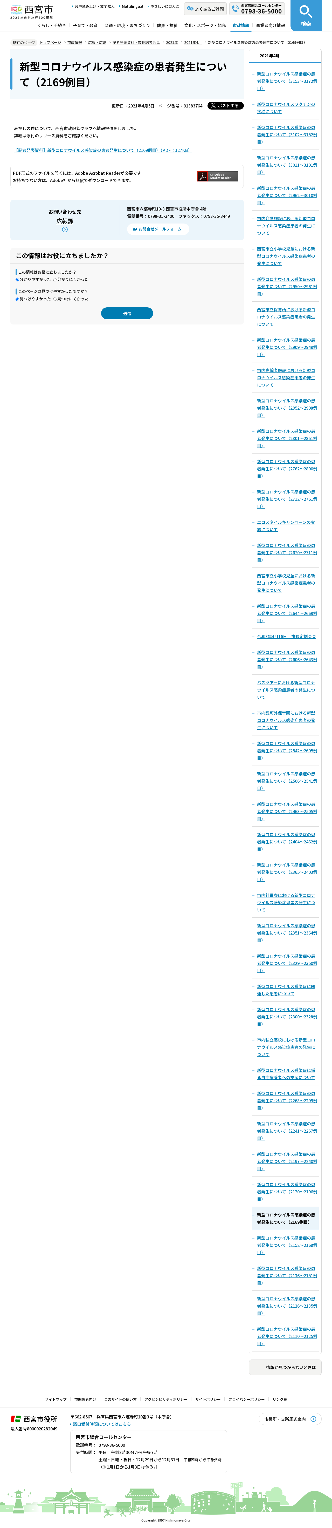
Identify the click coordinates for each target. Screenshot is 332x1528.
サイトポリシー (208, 1399)
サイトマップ (56, 1399)
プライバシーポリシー (247, 1399)
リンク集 (280, 1399)
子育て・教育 (85, 25)
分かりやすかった (35, 279)
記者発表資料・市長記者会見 (136, 42)
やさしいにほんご (164, 6)
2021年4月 (193, 42)
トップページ (50, 42)
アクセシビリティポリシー (166, 1399)
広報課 (64, 221)
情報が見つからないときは (291, 1367)
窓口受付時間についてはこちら (102, 1424)
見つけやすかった (35, 298)
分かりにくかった (72, 279)
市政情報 (241, 25)
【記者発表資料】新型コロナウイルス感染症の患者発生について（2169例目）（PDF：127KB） (103, 150)
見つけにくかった (72, 298)
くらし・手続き (51, 25)
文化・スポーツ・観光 (205, 25)
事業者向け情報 (270, 25)
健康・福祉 (167, 25)
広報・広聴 (97, 42)
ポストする (228, 105)
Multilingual (132, 6)
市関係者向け (85, 1399)
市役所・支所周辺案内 (285, 1419)
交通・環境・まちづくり (127, 25)
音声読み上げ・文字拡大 (95, 6)
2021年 (172, 42)
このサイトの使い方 (120, 1399)
